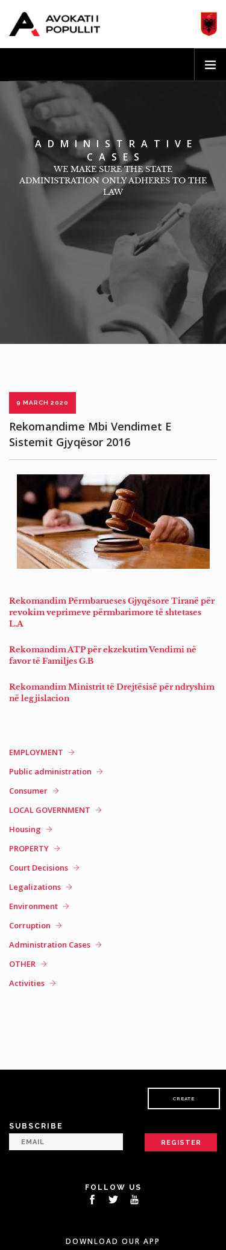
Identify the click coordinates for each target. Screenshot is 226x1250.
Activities (27, 983)
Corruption (30, 925)
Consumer (28, 790)
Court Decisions (38, 867)
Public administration (50, 771)
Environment (33, 906)
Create (184, 1098)
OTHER (22, 963)
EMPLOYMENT (36, 752)
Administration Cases (49, 944)
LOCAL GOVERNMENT (49, 809)
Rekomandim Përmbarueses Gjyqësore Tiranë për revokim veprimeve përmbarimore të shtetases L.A (112, 612)
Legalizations (35, 886)
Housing (25, 829)
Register (181, 1143)
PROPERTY (29, 848)
